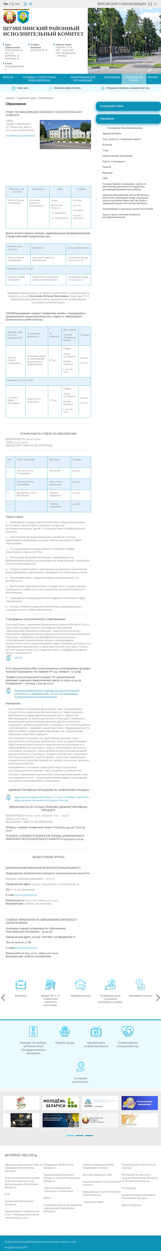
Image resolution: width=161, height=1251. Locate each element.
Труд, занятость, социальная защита (121, 139)
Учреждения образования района (125, 128)
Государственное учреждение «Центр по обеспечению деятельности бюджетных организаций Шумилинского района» (124, 187)
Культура (107, 144)
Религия (106, 167)
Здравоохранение (111, 133)
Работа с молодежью (113, 161)
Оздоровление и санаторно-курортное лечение (127, 209)
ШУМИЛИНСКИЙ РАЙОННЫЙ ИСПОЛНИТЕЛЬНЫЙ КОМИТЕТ (43, 31)
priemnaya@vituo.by (25, 947)
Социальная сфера (26, 98)
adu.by (18, 657)
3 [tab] (89, 1135)
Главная (10, 98)
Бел (17, 3)
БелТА (23, 1247)
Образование (107, 118)
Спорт (105, 150)
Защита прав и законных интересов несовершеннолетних (121, 216)
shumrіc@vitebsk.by (25, 895)
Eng (11, 3)
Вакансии (107, 173)
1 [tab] (70, 1135)
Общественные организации (117, 156)
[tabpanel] (21, 1113)
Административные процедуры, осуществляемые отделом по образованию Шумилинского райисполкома (51, 799)
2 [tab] (80, 1135)
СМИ (105, 178)
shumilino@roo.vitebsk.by (20, 135)
